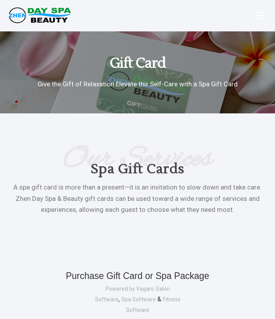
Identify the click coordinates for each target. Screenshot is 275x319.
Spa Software (138, 299)
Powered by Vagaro (130, 289)
